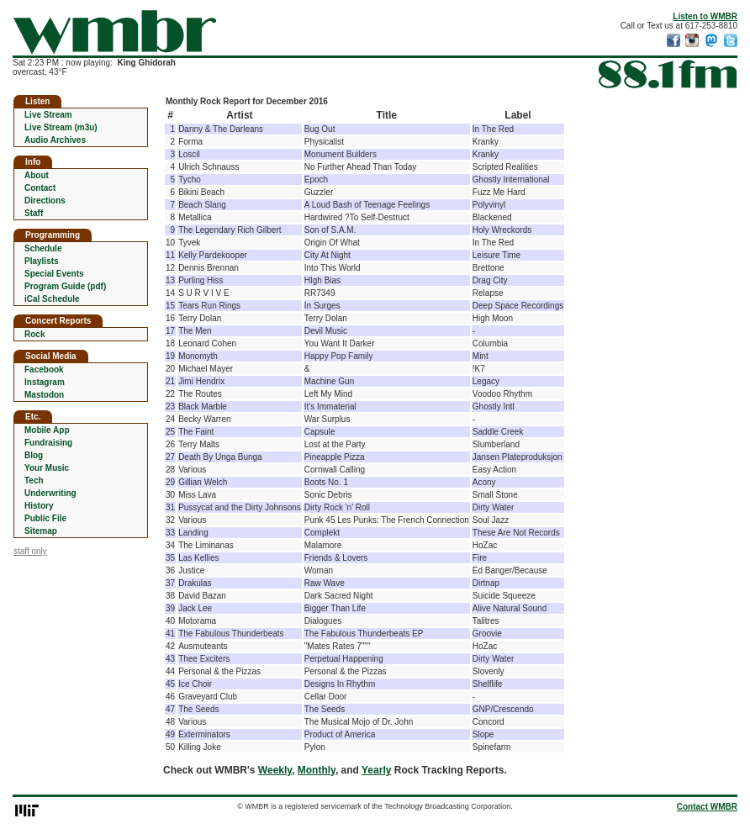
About (36, 175)
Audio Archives (55, 140)
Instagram (44, 382)
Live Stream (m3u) (61, 127)
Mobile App (47, 430)
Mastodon (44, 394)
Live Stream (48, 114)
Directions (45, 200)
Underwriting (50, 493)
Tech (34, 480)
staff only (30, 551)
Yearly (376, 770)
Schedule (42, 248)
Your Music (46, 468)
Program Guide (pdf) (65, 286)
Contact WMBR (707, 806)
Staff (33, 213)
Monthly (316, 770)
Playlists (41, 261)
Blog (33, 455)
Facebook (44, 369)
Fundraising (48, 442)
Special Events (54, 273)
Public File (45, 518)
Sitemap (40, 531)
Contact (39, 188)
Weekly (275, 770)
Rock (34, 334)
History (38, 505)
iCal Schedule (52, 299)
